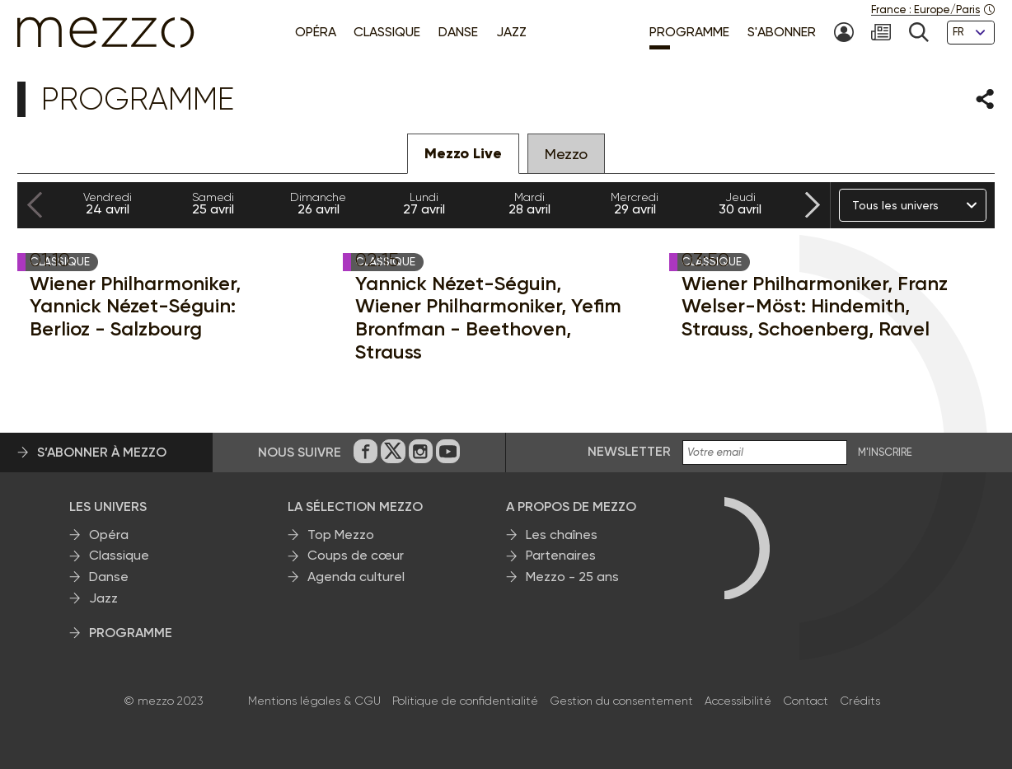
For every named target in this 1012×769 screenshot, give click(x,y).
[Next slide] (812, 205)
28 (529, 203)
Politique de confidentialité (465, 700)
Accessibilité (738, 700)
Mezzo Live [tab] (463, 153)
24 (107, 203)
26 (318, 203)
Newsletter (629, 451)
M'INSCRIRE (885, 452)
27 (423, 203)
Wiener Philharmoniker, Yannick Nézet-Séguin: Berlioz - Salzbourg (135, 306)
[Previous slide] (34, 205)
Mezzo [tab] (566, 153)
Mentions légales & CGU (314, 700)
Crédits (860, 700)
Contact (805, 700)
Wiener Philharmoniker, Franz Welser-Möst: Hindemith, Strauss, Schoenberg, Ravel (815, 306)
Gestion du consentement (621, 700)
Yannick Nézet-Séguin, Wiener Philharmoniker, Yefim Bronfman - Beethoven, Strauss (488, 317)
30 (740, 203)
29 (634, 203)
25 (212, 203)
